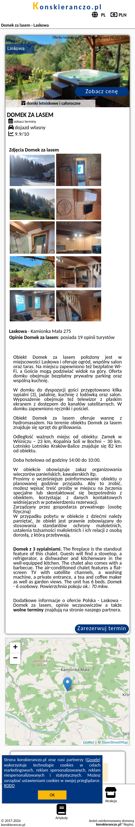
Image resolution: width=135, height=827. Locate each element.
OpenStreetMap (115, 742)
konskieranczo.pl (67, 7)
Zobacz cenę (102, 91)
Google (93, 759)
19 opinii (86, 337)
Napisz (128, 824)
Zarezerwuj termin (101, 628)
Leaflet (88, 742)
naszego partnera (102, 610)
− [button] (15, 658)
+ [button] (15, 647)
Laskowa (15, 48)
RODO (9, 785)
